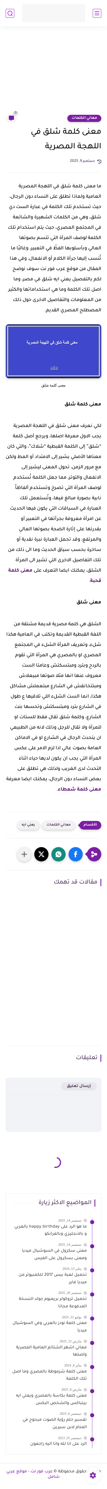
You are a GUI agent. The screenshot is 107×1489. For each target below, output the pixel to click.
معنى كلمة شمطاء (79, 789)
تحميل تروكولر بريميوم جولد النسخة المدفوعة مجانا (53, 1303)
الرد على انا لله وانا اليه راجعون (58, 1444)
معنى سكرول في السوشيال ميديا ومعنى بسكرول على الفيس (54, 1255)
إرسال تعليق (79, 1086)
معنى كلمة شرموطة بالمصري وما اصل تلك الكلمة (49, 1376)
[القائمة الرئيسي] (97, 13)
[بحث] (10, 13)
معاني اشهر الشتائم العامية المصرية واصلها (51, 1352)
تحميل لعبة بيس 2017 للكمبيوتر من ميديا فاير (53, 1279)
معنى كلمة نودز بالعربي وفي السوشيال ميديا (50, 1327)
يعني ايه (28, 825)
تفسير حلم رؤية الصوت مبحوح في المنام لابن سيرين (55, 1424)
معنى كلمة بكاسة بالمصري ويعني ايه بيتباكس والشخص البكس (51, 1400)
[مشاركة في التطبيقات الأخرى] (24, 854)
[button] (75, 854)
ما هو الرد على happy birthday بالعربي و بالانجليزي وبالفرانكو (50, 1231)
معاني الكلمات (84, 118)
